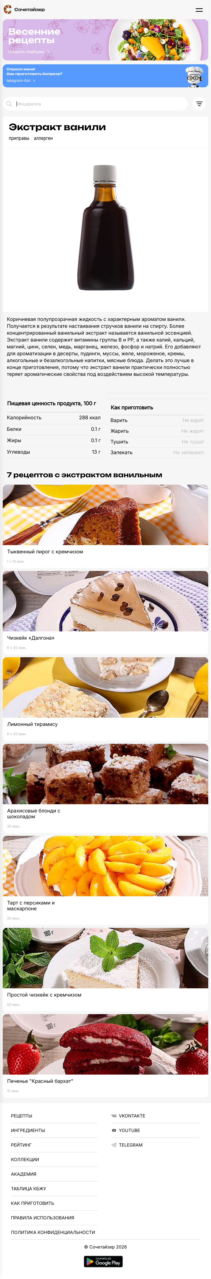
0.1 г (96, 429)
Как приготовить (132, 407)
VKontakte (128, 1116)
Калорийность (24, 418)
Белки (14, 429)
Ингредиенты (28, 1130)
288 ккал (90, 418)
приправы (19, 138)
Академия (23, 1174)
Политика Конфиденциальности (53, 1232)
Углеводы (18, 452)
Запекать (121, 453)
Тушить (119, 442)
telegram (127, 1145)
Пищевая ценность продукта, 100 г (51, 403)
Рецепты (21, 1116)
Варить (118, 420)
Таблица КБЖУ (28, 1188)
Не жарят (192, 431)
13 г (96, 452)
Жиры (14, 440)
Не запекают (188, 453)
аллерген (43, 138)
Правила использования (42, 1217)
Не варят (193, 420)
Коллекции (25, 1159)
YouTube (125, 1130)
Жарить (119, 431)
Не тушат (193, 442)
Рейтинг (21, 1145)
